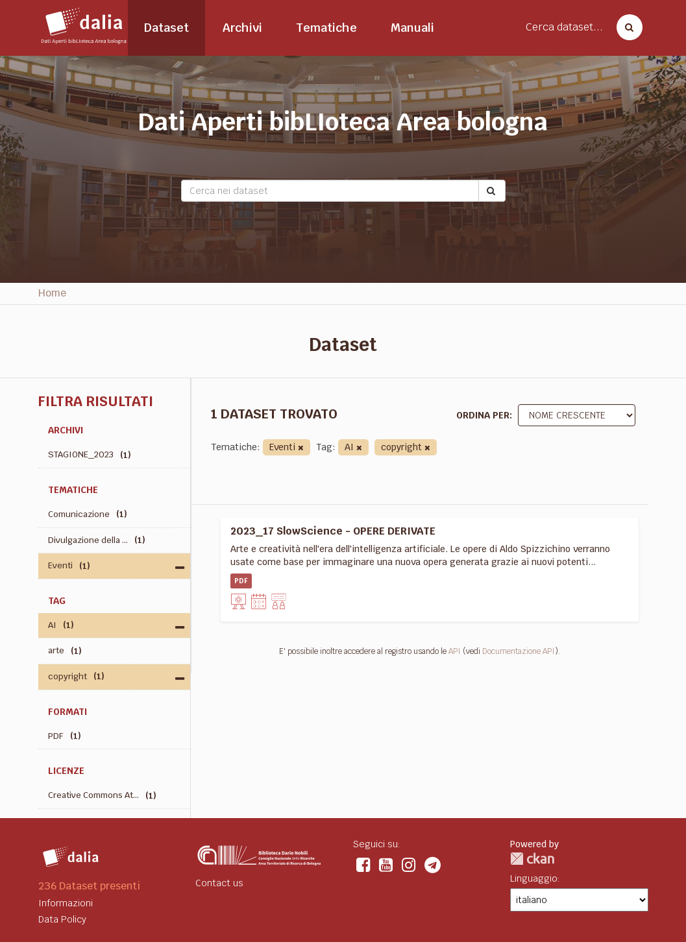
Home (52, 293)
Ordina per (482, 415)
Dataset (166, 28)
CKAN (532, 858)
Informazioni (65, 903)
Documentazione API (518, 651)
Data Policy (62, 919)
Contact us (219, 883)
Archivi (242, 28)
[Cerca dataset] (626, 27)
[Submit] (492, 191)
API (454, 651)
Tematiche (326, 28)
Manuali (412, 28)
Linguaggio (533, 878)
